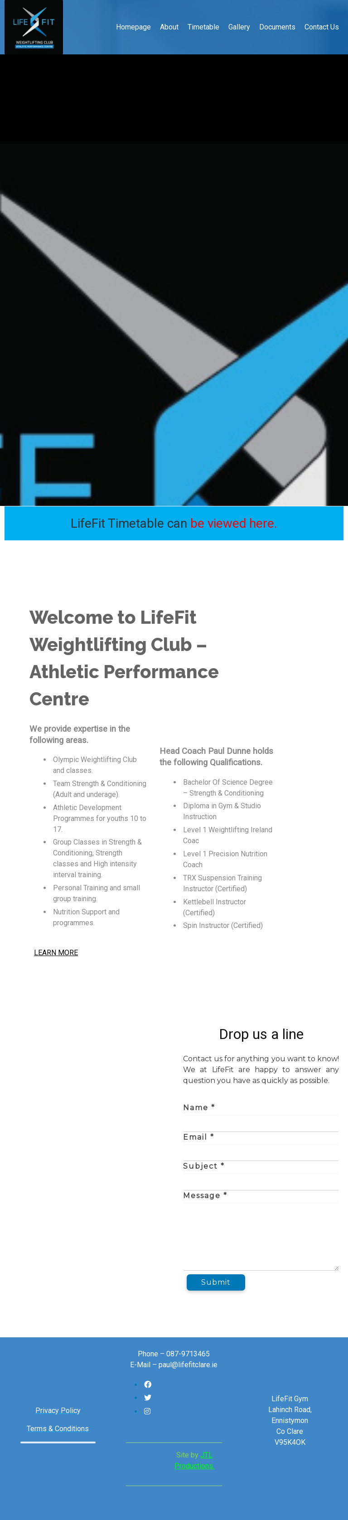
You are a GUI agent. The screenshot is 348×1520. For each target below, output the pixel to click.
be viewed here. (233, 523)
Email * (198, 1137)
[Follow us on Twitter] (147, 1398)
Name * (199, 1107)
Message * (205, 1195)
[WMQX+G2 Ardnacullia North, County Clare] (87, 1158)
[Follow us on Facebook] (147, 1384)
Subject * (204, 1166)
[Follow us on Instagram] (147, 1411)
